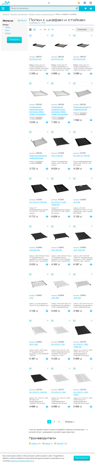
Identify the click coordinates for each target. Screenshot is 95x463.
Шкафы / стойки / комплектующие (43, 14)
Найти (75, 8)
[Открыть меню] (3, 8)
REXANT (61, 444)
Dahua (48, 444)
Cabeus (34, 444)
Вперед (69, 422)
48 (49, 29)
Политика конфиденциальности (23, 461)
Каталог (6, 14)
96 (52, 29)
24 (45, 29)
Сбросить (23, 20)
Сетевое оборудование (19, 14)
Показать (14, 40)
